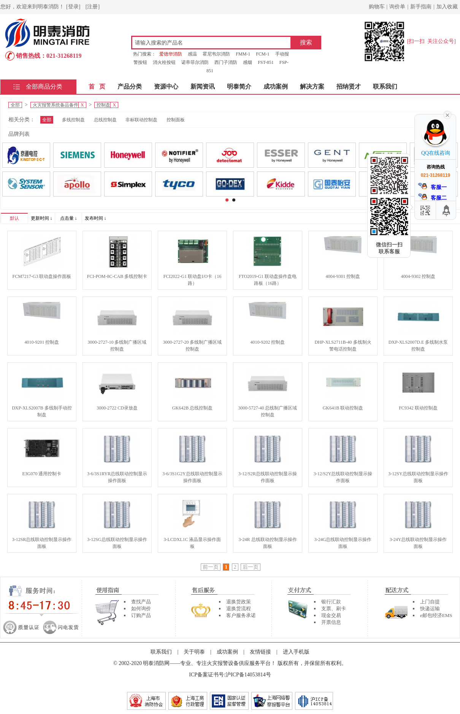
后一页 (251, 567)
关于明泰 (194, 652)
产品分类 (129, 86)
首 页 (97, 86)
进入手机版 (296, 652)
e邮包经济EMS (436, 615)
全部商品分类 (44, 86)
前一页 (211, 567)
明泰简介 (239, 86)
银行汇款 (331, 602)
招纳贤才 (348, 86)
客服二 (432, 197)
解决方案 (312, 86)
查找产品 (141, 602)
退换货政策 (238, 602)
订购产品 (141, 615)
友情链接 (260, 652)
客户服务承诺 (241, 615)
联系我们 (385, 86)
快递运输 (430, 608)
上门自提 (430, 602)
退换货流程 (238, 608)
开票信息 (331, 622)
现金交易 (331, 615)
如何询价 (141, 608)
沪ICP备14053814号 (248, 675)
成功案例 (275, 86)
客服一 (432, 186)
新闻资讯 (202, 86)
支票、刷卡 (333, 608)
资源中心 (166, 86)
